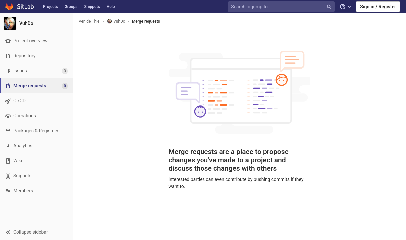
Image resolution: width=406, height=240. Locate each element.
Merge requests (146, 21)
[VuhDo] (36, 23)
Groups (71, 6)
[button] (36, 232)
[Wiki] (36, 160)
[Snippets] (36, 175)
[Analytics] (36, 145)
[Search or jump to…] (282, 7)
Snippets (92, 6)
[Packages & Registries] (36, 130)
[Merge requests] (37, 85)
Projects (50, 6)
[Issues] (36, 70)
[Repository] (36, 55)
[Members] (36, 190)
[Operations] (36, 115)
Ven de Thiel (89, 21)
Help (111, 6)
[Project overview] (36, 40)
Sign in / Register (378, 6)
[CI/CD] (36, 100)
